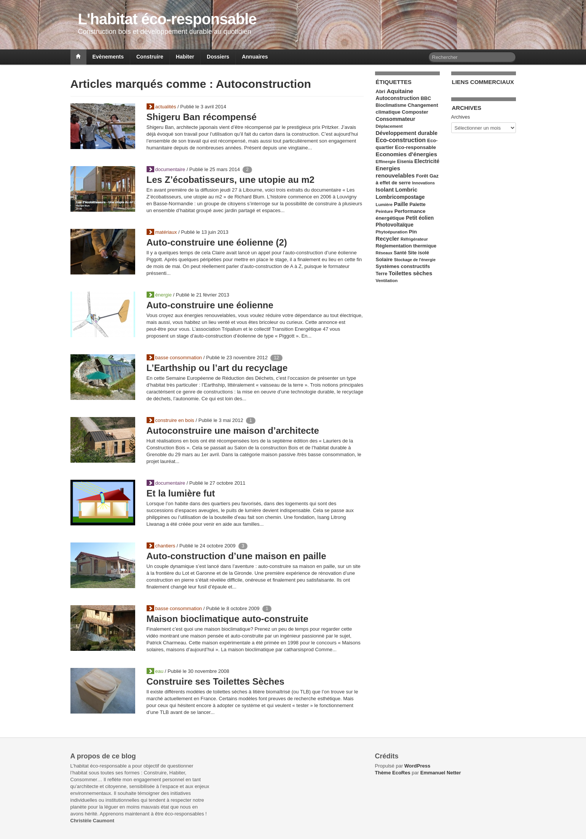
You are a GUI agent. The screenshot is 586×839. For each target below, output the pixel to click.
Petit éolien (420, 218)
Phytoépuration (392, 232)
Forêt (422, 176)
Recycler (387, 239)
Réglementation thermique (406, 246)
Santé (400, 252)
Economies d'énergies (407, 154)
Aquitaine (399, 91)
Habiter (185, 57)
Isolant (385, 190)
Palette (417, 204)
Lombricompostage (400, 197)
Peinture (384, 211)
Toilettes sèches (410, 273)
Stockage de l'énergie (415, 259)
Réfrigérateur (414, 239)
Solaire (384, 259)
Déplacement (389, 126)
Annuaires (255, 57)
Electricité (426, 161)
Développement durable (407, 133)
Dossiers (218, 57)
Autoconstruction (398, 98)
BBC (426, 98)
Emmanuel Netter (440, 773)
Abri (380, 91)
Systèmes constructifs (403, 266)
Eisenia (405, 161)
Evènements (108, 57)
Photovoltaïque (395, 225)
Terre (382, 273)
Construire (149, 57)
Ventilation (387, 280)
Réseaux (384, 253)
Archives (460, 117)
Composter (415, 112)
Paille (401, 204)
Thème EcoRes (392, 773)
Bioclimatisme (391, 105)
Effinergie (386, 161)
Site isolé (418, 252)
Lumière (384, 204)
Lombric (406, 190)
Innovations (423, 183)
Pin (413, 232)
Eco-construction (401, 140)
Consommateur (395, 119)
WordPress (417, 766)
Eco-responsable (415, 147)
